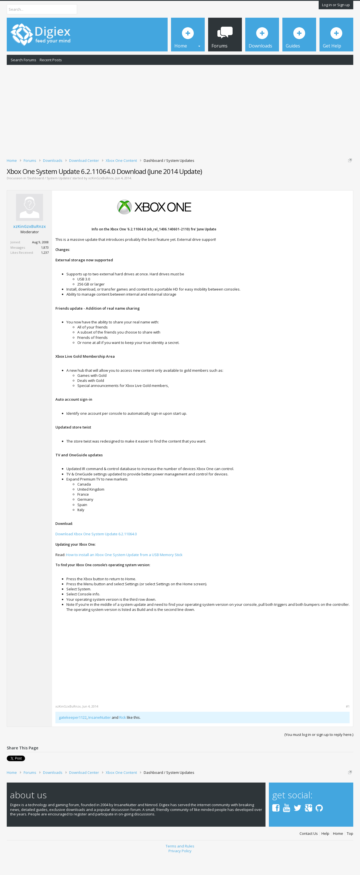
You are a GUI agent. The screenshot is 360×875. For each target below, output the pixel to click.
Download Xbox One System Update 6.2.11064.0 (96, 553)
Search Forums (23, 59)
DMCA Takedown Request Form (160, 177)
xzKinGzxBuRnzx (101, 198)
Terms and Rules (180, 865)
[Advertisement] (180, 110)
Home (338, 853)
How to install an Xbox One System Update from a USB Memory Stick (124, 574)
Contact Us (309, 853)
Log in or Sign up (336, 4)
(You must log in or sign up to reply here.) (318, 753)
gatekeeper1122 (73, 736)
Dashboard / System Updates (49, 198)
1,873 (45, 267)
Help (325, 853)
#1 (348, 726)
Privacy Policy (180, 870)
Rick (122, 736)
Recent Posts (51, 59)
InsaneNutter (99, 736)
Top (350, 853)
